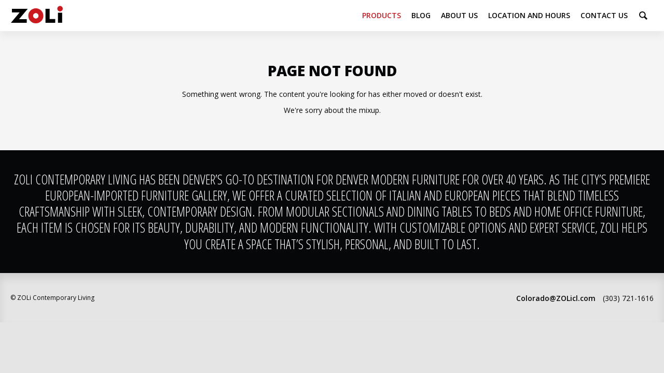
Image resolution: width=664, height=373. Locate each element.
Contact (604, 15)
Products (381, 15)
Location (529, 15)
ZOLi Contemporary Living (36, 15)
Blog (421, 15)
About (459, 15)
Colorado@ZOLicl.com (556, 298)
